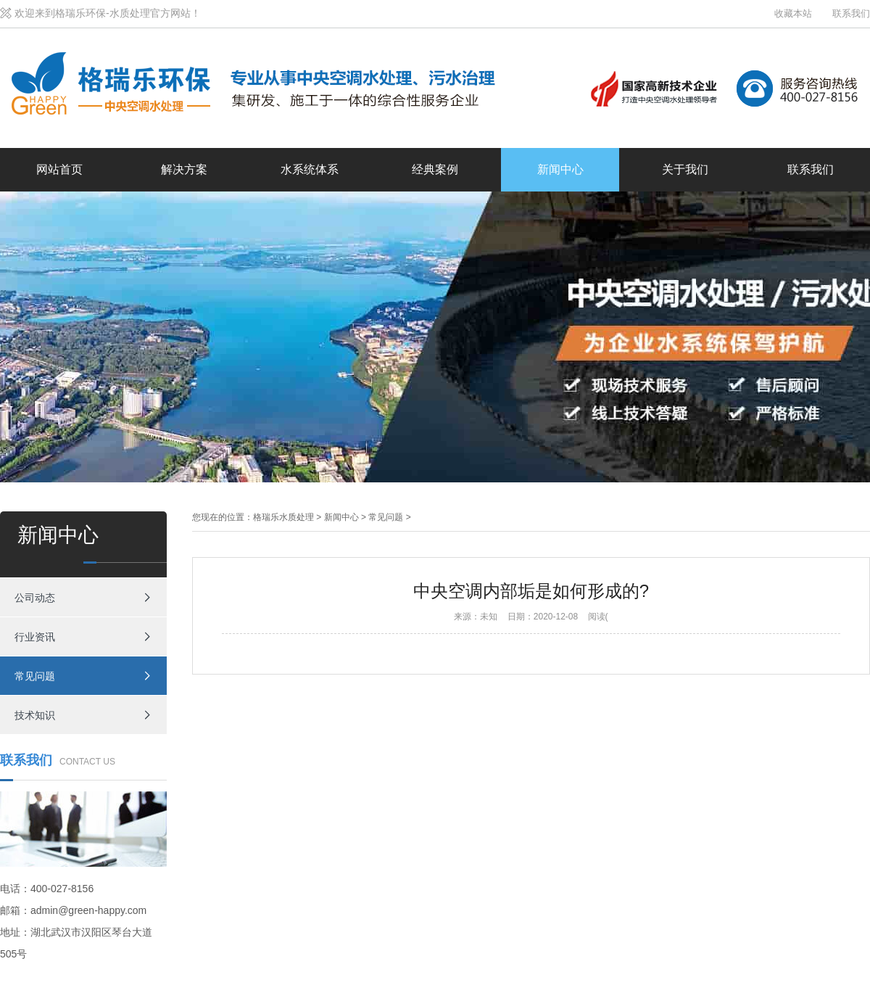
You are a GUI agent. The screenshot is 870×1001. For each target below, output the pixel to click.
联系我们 (851, 13)
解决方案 (184, 169)
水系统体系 (310, 169)
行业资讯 (34, 637)
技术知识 (34, 715)
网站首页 (59, 169)
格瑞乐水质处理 (283, 517)
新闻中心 (560, 169)
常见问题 (34, 676)
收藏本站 (793, 13)
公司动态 (34, 598)
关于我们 (685, 169)
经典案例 (435, 169)
